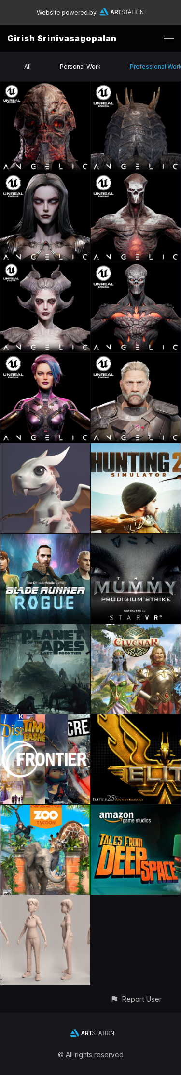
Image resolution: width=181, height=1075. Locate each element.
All (27, 66)
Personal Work (80, 66)
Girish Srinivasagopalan (62, 38)
